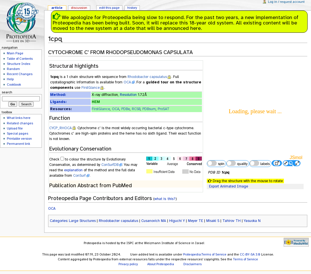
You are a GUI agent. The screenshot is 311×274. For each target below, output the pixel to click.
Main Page (15, 53)
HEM (96, 102)
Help (10, 79)
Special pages (17, 133)
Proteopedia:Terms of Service (204, 254)
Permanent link (18, 144)
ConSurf (79, 175)
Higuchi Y (177, 221)
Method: (58, 94)
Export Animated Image (228, 186)
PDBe (125, 109)
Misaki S (212, 221)
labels (259, 163)
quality (236, 163)
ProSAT (163, 109)
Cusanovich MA (153, 221)
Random (13, 69)
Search (7, 92)
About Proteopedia (160, 264)
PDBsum (149, 109)
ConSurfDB (109, 164)
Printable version (19, 139)
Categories (58, 221)
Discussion (79, 8)
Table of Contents (20, 59)
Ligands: (58, 102)
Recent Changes (19, 74)
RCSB (136, 109)
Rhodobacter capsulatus (147, 77)
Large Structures (82, 221)
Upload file (15, 128)
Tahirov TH (231, 221)
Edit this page (109, 8)
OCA (127, 82)
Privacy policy (128, 264)
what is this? (164, 198)
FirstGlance (90, 87)
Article (57, 8)
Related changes (20, 123)
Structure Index (18, 64)
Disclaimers (192, 264)
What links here (18, 118)
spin (215, 163)
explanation (73, 170)
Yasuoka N (252, 221)
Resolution (128, 94)
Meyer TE (195, 221)
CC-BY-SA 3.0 (250, 254)
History (132, 8)
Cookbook (14, 84)
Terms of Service (245, 259)
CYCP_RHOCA (60, 128)
